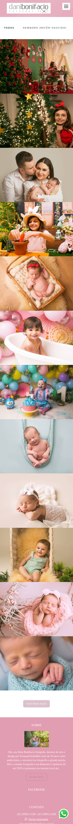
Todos (9, 28)
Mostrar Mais (36, 703)
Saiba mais (36, 776)
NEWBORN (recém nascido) (44, 28)
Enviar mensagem (38, 819)
